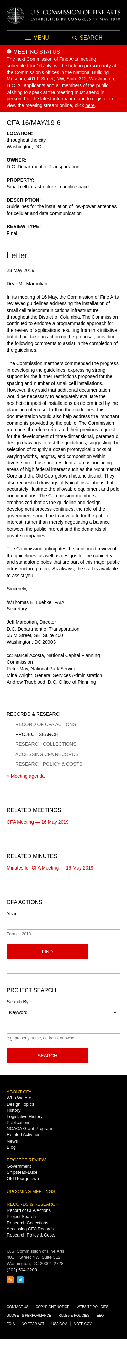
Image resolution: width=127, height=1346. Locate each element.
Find (47, 951)
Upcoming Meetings (31, 1191)
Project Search (36, 734)
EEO (100, 1315)
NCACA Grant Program (29, 1128)
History (13, 1110)
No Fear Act (33, 1324)
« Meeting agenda (26, 776)
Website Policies (92, 1307)
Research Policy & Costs (48, 764)
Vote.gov (83, 1324)
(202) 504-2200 (22, 1269)
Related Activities (23, 1134)
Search (47, 1055)
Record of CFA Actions (45, 724)
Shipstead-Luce (22, 1172)
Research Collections (45, 744)
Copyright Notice (52, 1307)
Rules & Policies (74, 1315)
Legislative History (25, 1116)
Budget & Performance (29, 1315)
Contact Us (17, 1307)
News (12, 1141)
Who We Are (19, 1097)
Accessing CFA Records (47, 754)
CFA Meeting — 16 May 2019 (38, 822)
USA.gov (59, 1324)
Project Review (26, 1160)
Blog (11, 1147)
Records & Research (35, 714)
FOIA (11, 1324)
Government (19, 1166)
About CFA (19, 1091)
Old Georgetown (23, 1178)
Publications (18, 1122)
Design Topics (20, 1104)
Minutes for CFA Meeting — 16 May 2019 (50, 868)
